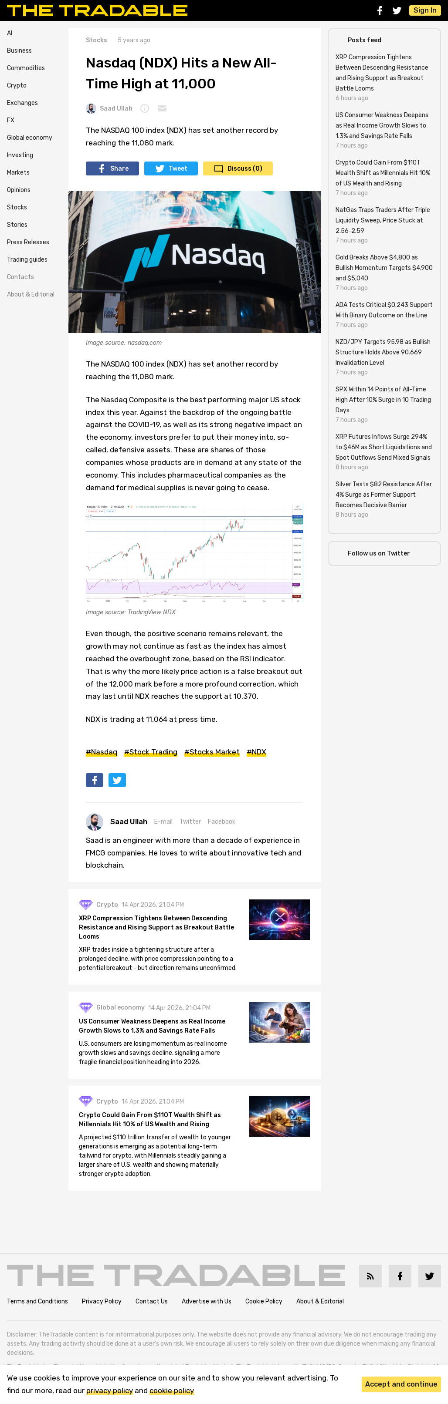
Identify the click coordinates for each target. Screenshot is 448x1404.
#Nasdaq (101, 751)
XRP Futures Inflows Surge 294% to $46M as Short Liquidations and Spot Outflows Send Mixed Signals (384, 447)
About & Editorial (30, 294)
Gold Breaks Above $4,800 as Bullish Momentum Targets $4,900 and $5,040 (384, 268)
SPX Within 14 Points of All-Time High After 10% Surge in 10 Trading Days (383, 400)
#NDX (256, 751)
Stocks (17, 207)
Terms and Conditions (37, 1301)
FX (10, 120)
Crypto (17, 85)
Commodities (26, 68)
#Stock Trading (150, 751)
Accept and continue (401, 1384)
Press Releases (28, 242)
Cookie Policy (263, 1301)
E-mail (163, 821)
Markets (18, 172)
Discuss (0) (244, 168)
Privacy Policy (102, 1301)
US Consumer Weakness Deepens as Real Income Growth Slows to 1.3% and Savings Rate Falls (152, 1026)
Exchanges (22, 103)
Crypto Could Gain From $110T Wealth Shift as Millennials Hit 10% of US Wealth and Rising (150, 1119)
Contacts (20, 277)
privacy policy (109, 1390)
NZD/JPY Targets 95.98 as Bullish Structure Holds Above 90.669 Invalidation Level (383, 352)
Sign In (425, 10)
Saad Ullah (109, 108)
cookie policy (171, 1390)
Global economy (29, 137)
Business (19, 50)
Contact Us (152, 1301)
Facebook (221, 821)
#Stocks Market (212, 751)
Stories (17, 225)
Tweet (178, 168)
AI (9, 33)
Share (119, 168)
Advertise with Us (206, 1301)
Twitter (190, 821)
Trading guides (27, 259)
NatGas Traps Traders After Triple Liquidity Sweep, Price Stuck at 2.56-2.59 (383, 220)
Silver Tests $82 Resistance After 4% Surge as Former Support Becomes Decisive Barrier (384, 495)
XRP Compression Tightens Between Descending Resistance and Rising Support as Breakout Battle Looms (156, 927)
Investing (20, 155)
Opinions (19, 190)
